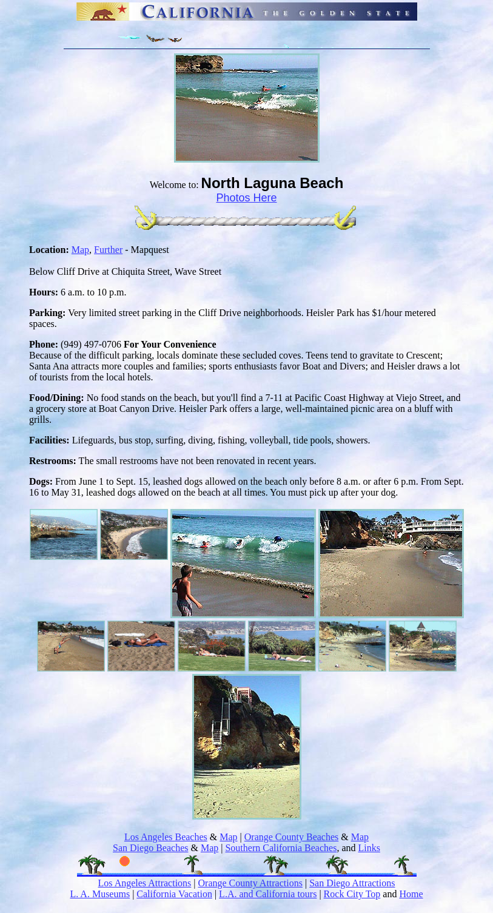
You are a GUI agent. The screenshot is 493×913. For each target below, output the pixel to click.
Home (411, 894)
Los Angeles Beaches (165, 837)
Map (80, 249)
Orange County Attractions (250, 883)
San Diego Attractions (352, 883)
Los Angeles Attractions (145, 883)
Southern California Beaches (281, 848)
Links (369, 848)
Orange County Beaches (291, 837)
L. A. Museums (100, 894)
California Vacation (174, 894)
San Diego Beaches (150, 848)
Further (108, 249)
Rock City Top (352, 894)
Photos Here (246, 198)
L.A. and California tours (268, 894)
